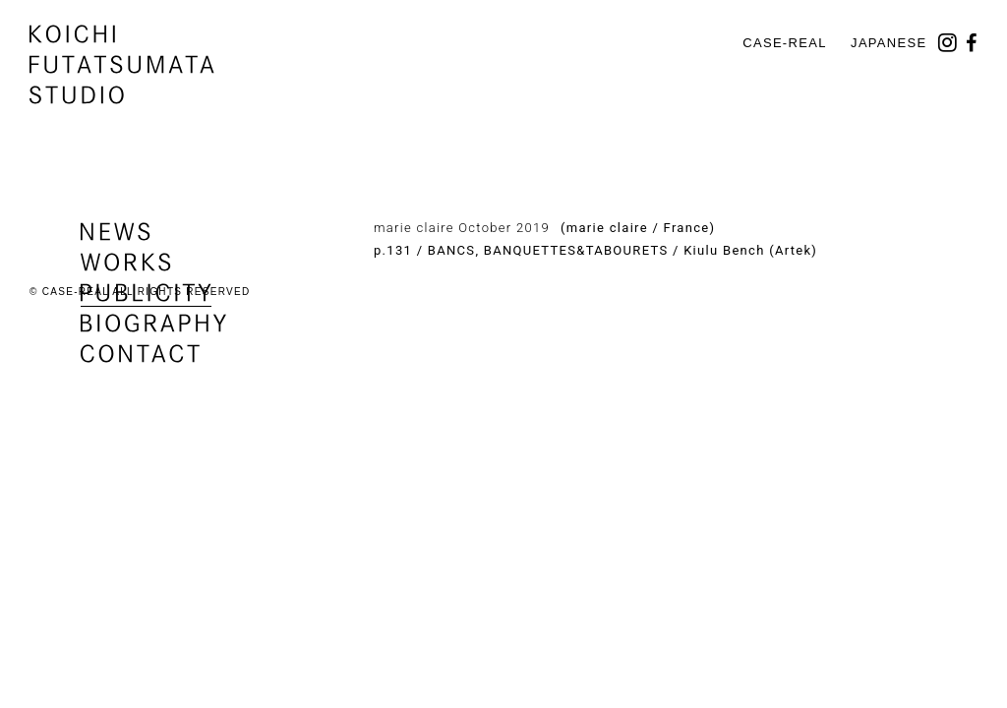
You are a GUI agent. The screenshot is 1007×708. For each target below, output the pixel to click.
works (126, 262)
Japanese (888, 42)
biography (153, 323)
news (115, 231)
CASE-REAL (784, 42)
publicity (146, 292)
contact (140, 353)
